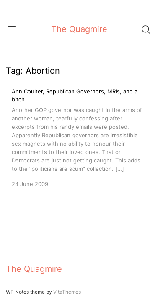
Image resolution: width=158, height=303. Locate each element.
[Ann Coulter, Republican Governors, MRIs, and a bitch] (79, 137)
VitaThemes (67, 292)
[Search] (145, 29)
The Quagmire (79, 29)
